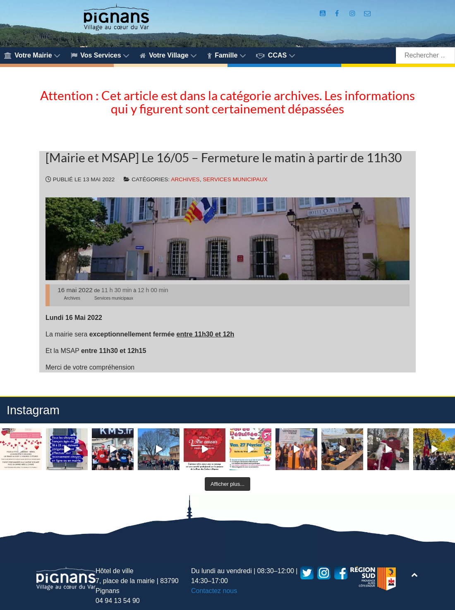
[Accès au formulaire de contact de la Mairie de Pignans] (367, 13)
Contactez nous (214, 590)
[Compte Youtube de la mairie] (323, 13)
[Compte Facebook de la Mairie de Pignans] (338, 13)
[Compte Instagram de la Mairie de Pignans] (353, 13)
